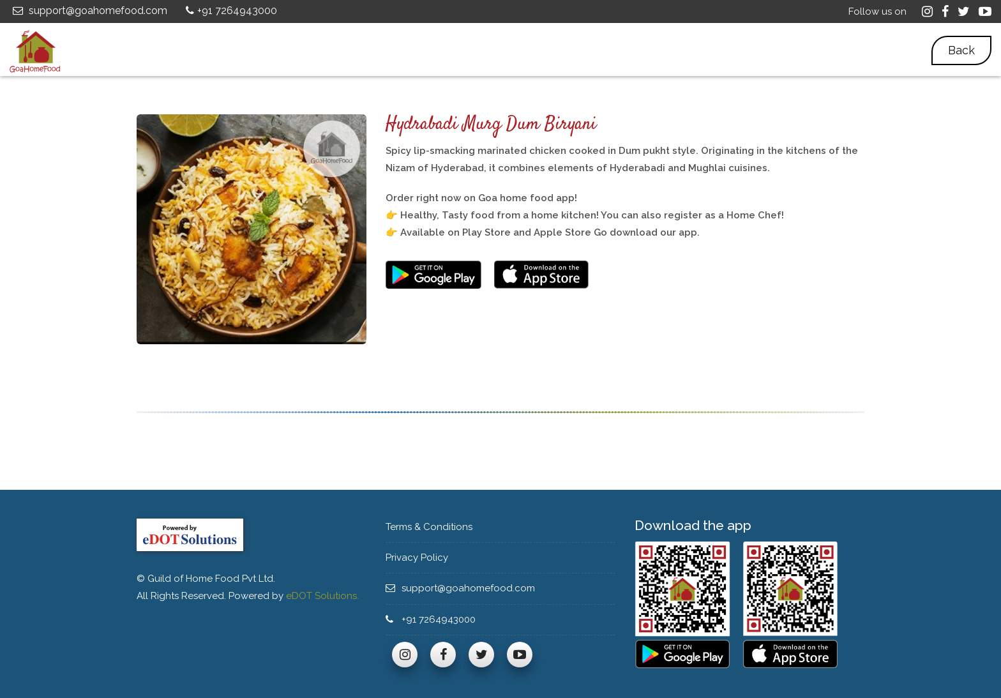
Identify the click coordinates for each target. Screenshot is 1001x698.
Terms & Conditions (435, 527)
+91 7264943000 (230, 10)
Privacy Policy (422, 557)
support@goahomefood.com (88, 10)
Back (961, 50)
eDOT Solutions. (322, 596)
